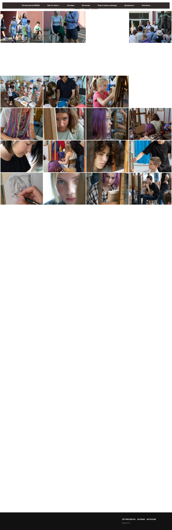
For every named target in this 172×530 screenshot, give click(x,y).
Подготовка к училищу (107, 5)
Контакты (146, 5)
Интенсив (86, 5)
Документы (129, 5)
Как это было (53, 5)
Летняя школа (128, 519)
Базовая (70, 5)
